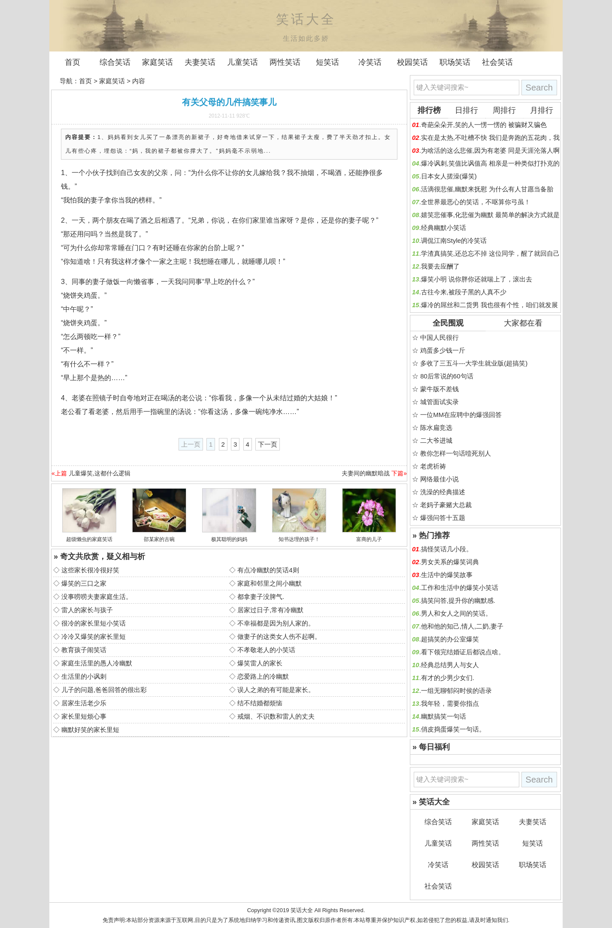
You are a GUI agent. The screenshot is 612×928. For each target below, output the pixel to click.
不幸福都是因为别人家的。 (276, 623)
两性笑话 (285, 62)
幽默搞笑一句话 (443, 716)
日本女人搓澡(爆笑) (449, 176)
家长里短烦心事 (83, 716)
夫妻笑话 (200, 62)
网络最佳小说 (439, 479)
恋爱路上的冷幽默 (263, 676)
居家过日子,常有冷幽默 (270, 610)
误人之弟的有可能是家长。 (276, 689)
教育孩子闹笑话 (83, 649)
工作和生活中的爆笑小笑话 (459, 587)
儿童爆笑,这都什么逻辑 (99, 473)
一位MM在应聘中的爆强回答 (461, 414)
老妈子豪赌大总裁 (446, 504)
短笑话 (327, 62)
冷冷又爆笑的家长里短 (93, 636)
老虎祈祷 (433, 466)
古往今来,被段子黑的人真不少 (463, 292)
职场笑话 (454, 62)
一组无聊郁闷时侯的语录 (456, 690)
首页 (72, 62)
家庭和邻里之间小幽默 (269, 583)
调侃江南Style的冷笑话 (454, 240)
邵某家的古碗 (159, 539)
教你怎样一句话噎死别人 (455, 453)
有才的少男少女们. (447, 677)
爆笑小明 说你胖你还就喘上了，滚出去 (476, 279)
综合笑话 (115, 62)
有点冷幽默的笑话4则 (268, 570)
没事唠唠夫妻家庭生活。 (96, 596)
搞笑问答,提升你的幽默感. (458, 600)
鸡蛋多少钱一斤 (442, 350)
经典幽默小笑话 (443, 227)
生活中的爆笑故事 (447, 574)
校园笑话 (412, 62)
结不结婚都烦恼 (259, 703)
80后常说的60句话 (446, 376)
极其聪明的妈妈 (229, 539)
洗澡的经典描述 (442, 492)
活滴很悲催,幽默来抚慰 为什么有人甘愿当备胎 (487, 189)
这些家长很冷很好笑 (90, 570)
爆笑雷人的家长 (259, 663)
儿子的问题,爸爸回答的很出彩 (104, 689)
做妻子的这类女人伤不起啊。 (279, 636)
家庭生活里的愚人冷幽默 (96, 663)
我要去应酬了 (440, 266)
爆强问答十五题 (442, 517)
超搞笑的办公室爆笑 (450, 639)
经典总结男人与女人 (450, 664)
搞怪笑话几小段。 (447, 549)
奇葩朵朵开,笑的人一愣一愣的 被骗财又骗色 (484, 124)
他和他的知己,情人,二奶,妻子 (462, 626)
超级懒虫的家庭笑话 (89, 539)
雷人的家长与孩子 (87, 610)
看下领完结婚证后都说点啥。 (463, 652)
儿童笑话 (242, 62)
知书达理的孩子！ (299, 539)
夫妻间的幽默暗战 (366, 473)
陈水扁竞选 (436, 427)
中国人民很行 (439, 337)
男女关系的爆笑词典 (450, 561)
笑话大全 (302, 910)
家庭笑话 (157, 62)
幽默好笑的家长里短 (90, 729)
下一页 (267, 444)
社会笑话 (497, 62)
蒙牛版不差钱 (439, 389)
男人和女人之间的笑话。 (456, 613)
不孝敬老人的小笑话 (266, 649)
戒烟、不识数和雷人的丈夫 (276, 716)
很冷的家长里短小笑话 (93, 623)
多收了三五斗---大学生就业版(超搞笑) (473, 363)
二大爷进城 (436, 440)
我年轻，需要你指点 (450, 703)
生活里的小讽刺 (83, 676)
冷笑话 (370, 62)
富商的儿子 (369, 539)
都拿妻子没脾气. (260, 596)
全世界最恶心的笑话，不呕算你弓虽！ (475, 202)
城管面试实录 (439, 401)
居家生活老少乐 (83, 703)
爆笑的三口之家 (83, 583)
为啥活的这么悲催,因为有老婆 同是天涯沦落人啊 (490, 150)
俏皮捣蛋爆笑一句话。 (453, 729)
